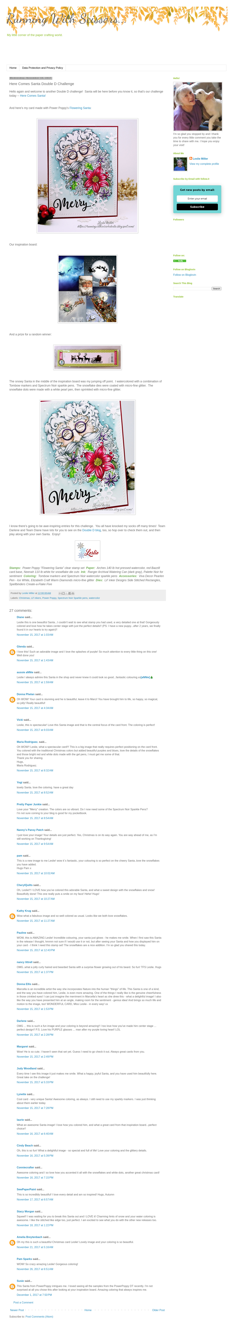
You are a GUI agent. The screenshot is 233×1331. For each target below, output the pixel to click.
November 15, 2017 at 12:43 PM (36, 950)
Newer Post (17, 1310)
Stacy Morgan (25, 1211)
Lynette (21, 1094)
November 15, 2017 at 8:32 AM (35, 770)
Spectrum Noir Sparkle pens (73, 598)
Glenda (21, 646)
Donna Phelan (26, 694)
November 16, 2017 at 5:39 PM (35, 1155)
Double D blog (91, 530)
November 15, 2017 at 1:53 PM (35, 1009)
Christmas (24, 598)
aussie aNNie (25, 672)
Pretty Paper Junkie (29, 804)
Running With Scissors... (67, 18)
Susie (20, 1281)
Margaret (22, 1046)
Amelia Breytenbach (29, 1237)
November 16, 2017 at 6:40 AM (35, 1133)
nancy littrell (24, 962)
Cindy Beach (25, 1145)
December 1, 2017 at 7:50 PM (34, 1294)
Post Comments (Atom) (39, 1316)
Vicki (20, 719)
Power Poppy (49, 598)
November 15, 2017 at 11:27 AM (36, 920)
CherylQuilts (25, 885)
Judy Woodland (27, 1068)
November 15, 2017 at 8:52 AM (35, 792)
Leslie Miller (200, 158)
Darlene (22, 1021)
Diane (20, 617)
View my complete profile (204, 163)
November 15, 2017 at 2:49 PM (35, 1056)
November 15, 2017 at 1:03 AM (35, 634)
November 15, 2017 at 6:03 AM (35, 730)
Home (13, 67)
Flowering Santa (80, 108)
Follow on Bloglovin (184, 274)
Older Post (158, 1310)
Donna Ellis (24, 984)
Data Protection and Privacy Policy (42, 67)
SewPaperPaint (26, 1189)
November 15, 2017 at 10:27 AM (36, 898)
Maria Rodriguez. (27, 741)
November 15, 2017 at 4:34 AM (35, 708)
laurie (20, 1119)
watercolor (94, 598)
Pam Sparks (24, 1259)
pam (19, 855)
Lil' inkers (36, 598)
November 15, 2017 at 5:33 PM (35, 1082)
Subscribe (197, 206)
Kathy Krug (24, 910)
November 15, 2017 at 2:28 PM (35, 1034)
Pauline (21, 932)
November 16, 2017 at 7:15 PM (35, 1177)
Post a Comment (23, 1302)
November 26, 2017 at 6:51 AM (35, 1269)
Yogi (19, 782)
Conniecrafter (25, 1167)
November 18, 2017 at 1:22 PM (35, 1225)
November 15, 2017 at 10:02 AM (36, 873)
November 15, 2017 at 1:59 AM (35, 682)
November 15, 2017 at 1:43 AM (35, 660)
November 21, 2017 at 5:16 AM (35, 1247)
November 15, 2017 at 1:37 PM (35, 972)
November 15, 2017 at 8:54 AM (35, 818)
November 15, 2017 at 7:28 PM (35, 1108)
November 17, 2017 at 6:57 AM (35, 1199)
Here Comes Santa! (33, 95)
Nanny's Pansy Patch (30, 830)
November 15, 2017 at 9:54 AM (35, 843)
